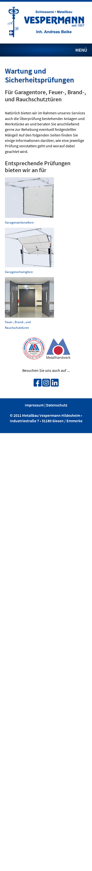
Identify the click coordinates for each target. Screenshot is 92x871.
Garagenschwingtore (19, 272)
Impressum (34, 405)
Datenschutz (56, 405)
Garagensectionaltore (19, 222)
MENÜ (81, 50)
